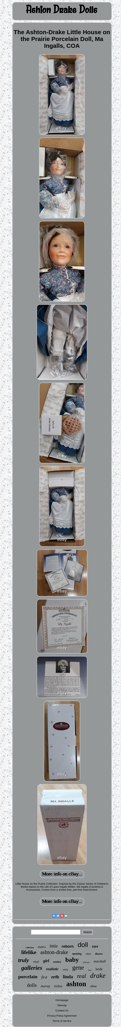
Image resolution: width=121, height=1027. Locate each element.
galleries (31, 967)
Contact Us (61, 1010)
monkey (57, 961)
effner (93, 986)
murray (45, 986)
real (81, 976)
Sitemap (62, 1005)
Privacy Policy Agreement (62, 1015)
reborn (68, 946)
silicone (86, 962)
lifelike (28, 952)
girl (46, 960)
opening (77, 953)
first (44, 977)
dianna (99, 953)
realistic (52, 969)
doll (83, 944)
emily (65, 969)
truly (23, 960)
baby (72, 959)
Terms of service (61, 1020)
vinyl (36, 961)
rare (95, 946)
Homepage (62, 1000)
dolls (32, 985)
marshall (100, 961)
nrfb (55, 977)
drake (97, 975)
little (54, 945)
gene (78, 967)
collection (30, 947)
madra (42, 946)
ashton (76, 984)
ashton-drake (54, 952)
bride (99, 969)
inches (58, 986)
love (90, 970)
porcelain (27, 976)
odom (88, 953)
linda (68, 976)
